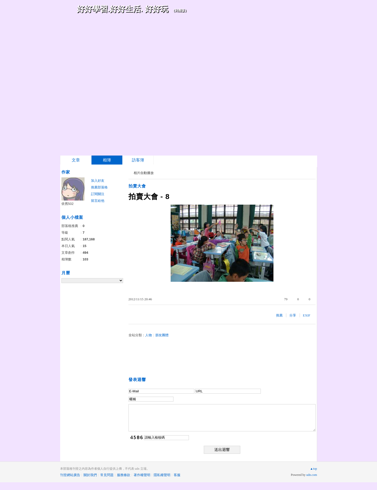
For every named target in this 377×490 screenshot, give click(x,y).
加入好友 (97, 181)
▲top (313, 468)
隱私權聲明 (162, 475)
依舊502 (67, 204)
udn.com (311, 475)
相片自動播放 (144, 173)
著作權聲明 (142, 475)
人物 (148, 335)
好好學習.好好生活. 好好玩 (122, 9)
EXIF (306, 315)
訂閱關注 (97, 194)
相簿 (107, 160)
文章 (76, 160)
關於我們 (90, 475)
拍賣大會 (137, 186)
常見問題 (107, 475)
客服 (177, 475)
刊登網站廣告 (70, 475)
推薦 (279, 315)
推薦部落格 (99, 187)
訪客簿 (138, 160)
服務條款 (123, 475)
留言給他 (97, 201)
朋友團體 (162, 335)
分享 (292, 315)
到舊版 (180, 10)
